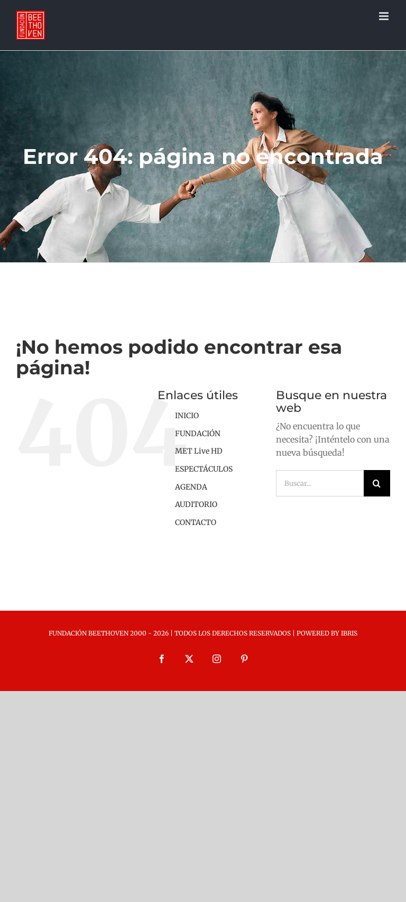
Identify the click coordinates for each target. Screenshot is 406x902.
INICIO (187, 415)
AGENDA (191, 487)
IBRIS (349, 633)
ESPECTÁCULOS (204, 469)
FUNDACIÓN (197, 433)
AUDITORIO (196, 504)
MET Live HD (199, 451)
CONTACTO (195, 522)
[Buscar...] (320, 483)
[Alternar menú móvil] (384, 16)
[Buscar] (377, 483)
